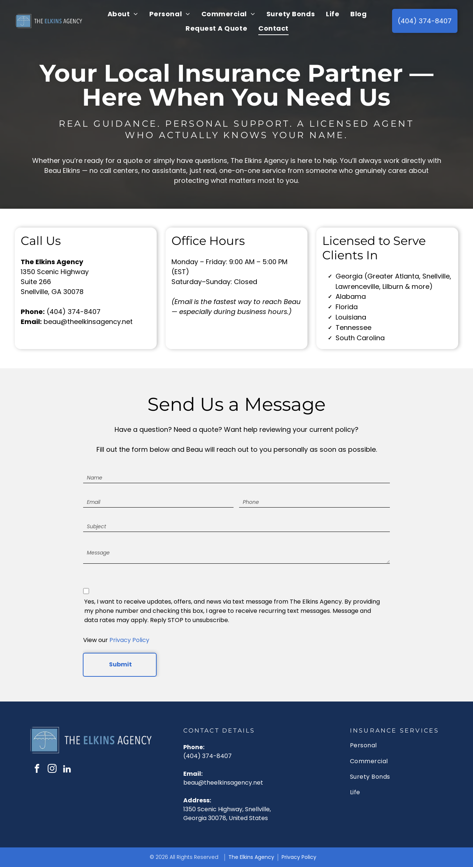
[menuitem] (123, 14)
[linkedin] (67, 769)
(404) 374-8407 (74, 311)
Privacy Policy (129, 640)
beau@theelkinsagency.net (88, 321)
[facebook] (37, 769)
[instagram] (52, 769)
